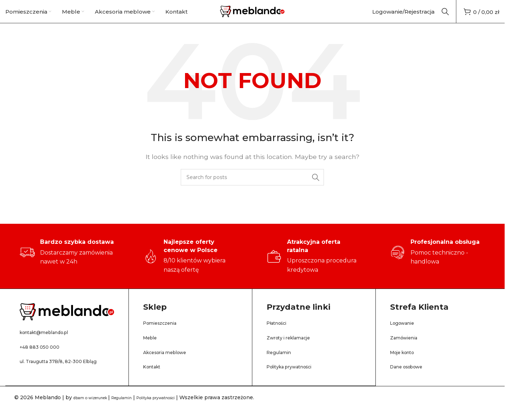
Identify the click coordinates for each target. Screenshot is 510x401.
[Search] (445, 16)
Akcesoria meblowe (172, 361)
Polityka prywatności (297, 375)
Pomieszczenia (165, 332)
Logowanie (406, 332)
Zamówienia (408, 346)
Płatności (280, 332)
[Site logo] (252, 15)
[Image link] (67, 320)
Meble (152, 346)
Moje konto (407, 361)
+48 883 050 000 (45, 355)
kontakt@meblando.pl (53, 341)
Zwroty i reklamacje (295, 346)
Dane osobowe (412, 375)
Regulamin (282, 361)
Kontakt (155, 375)
